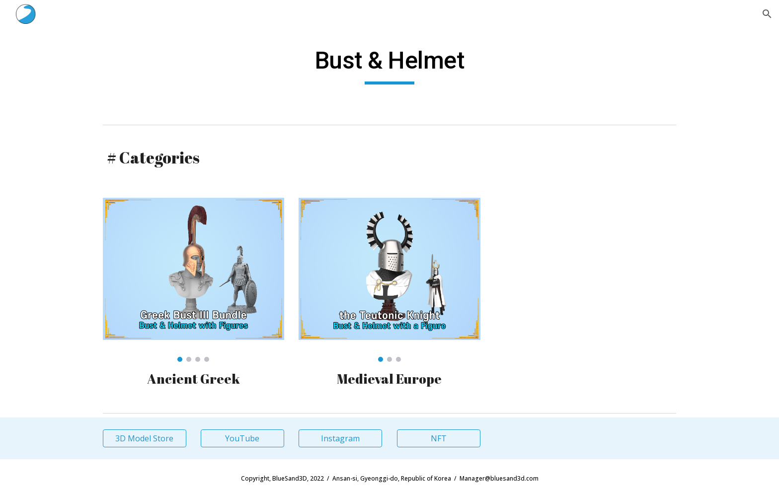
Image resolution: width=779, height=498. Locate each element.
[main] (389, 65)
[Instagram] (340, 438)
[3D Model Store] (144, 438)
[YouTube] (242, 438)
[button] (767, 14)
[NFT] (438, 438)
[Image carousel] (193, 280)
